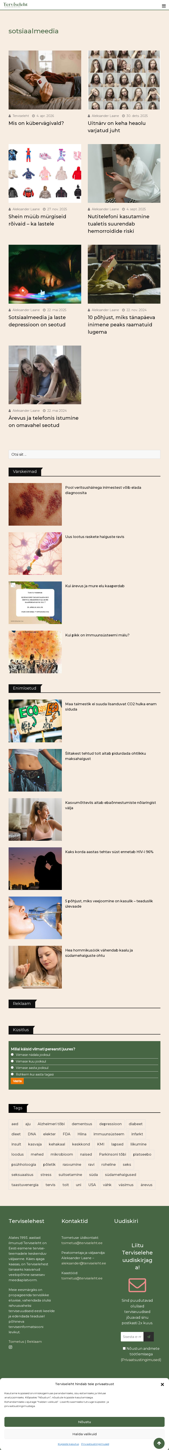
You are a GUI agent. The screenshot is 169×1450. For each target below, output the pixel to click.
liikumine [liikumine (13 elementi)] (138, 1144)
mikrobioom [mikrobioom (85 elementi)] (62, 1154)
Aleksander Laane (105, 116)
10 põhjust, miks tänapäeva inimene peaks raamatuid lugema (121, 324)
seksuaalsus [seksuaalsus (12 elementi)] (22, 1175)
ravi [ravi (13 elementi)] (91, 1164)
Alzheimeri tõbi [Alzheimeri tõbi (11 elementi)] (51, 1124)
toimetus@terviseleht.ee (82, 1243)
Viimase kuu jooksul (31, 1061)
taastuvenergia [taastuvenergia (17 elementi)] (25, 1185)
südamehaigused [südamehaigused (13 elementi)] (120, 1175)
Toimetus (16, 1341)
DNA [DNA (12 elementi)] (32, 1134)
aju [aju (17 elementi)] (28, 1124)
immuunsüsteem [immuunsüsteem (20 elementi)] (109, 1134)
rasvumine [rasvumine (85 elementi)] (72, 1164)
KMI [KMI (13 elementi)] (100, 1144)
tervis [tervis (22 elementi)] (50, 1185)
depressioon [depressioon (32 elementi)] (110, 1124)
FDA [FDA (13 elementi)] (66, 1134)
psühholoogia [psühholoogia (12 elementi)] (23, 1164)
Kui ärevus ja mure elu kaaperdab (95, 586)
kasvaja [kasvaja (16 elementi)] (35, 1144)
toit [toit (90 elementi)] (65, 1185)
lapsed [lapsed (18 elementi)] (117, 1144)
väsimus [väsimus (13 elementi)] (126, 1185)
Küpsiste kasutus (68, 1444)
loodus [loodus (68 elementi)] (17, 1154)
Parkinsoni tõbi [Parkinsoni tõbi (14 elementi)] (112, 1154)
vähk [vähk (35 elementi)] (107, 1185)
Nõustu (84, 1422)
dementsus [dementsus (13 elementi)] (82, 1124)
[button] (162, 1384)
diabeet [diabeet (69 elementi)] (136, 1124)
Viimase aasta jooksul (32, 1068)
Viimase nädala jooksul (33, 1055)
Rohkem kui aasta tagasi (35, 1074)
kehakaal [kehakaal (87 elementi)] (57, 1144)
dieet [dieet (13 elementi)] (16, 1134)
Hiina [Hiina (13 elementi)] (81, 1134)
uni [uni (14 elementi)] (78, 1185)
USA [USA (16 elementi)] (92, 1185)
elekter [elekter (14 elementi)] (49, 1134)
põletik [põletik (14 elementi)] (49, 1164)
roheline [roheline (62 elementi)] (108, 1164)
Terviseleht (21, 116)
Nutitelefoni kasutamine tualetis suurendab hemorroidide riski (118, 224)
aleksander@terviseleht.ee (83, 1263)
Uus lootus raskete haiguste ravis (94, 537)
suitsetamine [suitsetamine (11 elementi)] (70, 1175)
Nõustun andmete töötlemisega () (141, 1354)
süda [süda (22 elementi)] (93, 1175)
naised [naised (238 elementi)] (86, 1154)
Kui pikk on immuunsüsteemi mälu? (97, 635)
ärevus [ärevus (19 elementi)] (146, 1185)
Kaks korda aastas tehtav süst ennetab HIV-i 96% (109, 852)
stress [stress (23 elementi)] (45, 1175)
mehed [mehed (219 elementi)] (37, 1154)
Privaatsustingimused (95, 1444)
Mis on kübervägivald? (36, 123)
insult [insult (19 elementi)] (16, 1144)
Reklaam (34, 1341)
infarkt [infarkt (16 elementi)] (137, 1134)
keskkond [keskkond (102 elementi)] (81, 1144)
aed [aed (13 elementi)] (14, 1124)
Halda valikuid (84, 1434)
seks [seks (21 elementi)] (127, 1164)
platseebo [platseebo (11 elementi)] (142, 1154)
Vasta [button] (17, 1081)
